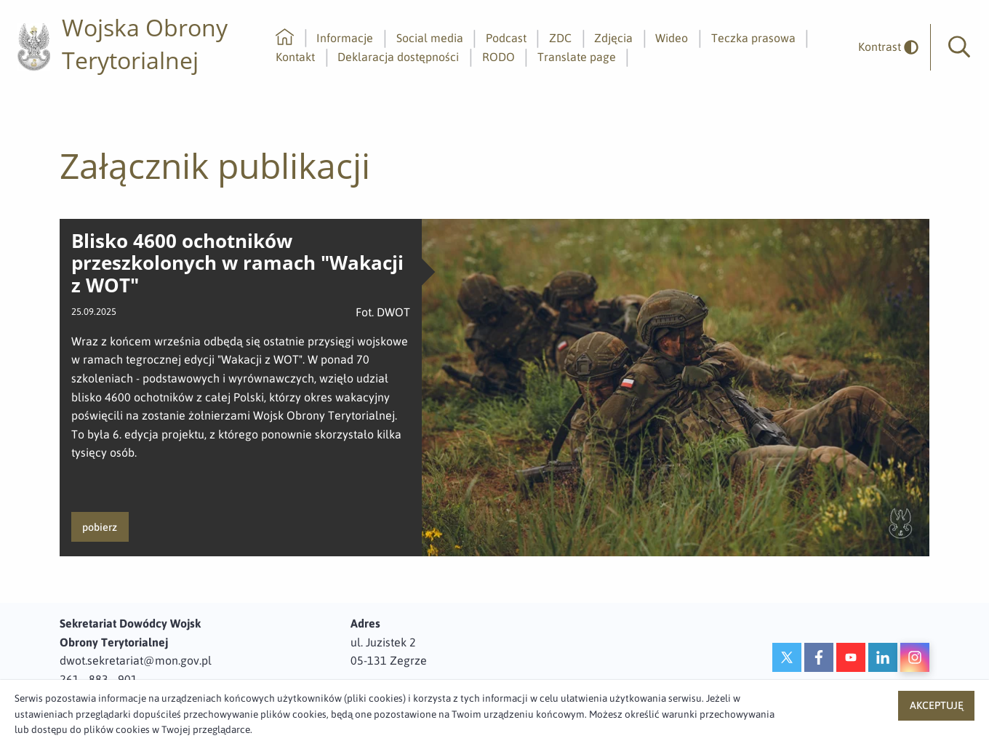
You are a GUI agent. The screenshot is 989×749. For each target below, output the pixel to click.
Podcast (506, 37)
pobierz (99, 527)
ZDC (560, 37)
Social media (429, 37)
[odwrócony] (882, 47)
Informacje (344, 37)
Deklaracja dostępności (398, 56)
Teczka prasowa (753, 37)
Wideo (671, 37)
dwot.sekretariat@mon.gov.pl (136, 660)
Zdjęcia (613, 37)
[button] (959, 47)
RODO (498, 56)
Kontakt (295, 56)
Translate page (576, 56)
